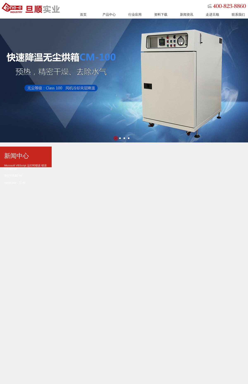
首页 (83, 14)
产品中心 (109, 14)
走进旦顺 (212, 14)
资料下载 (160, 14)
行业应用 (135, 14)
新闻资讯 (186, 14)
